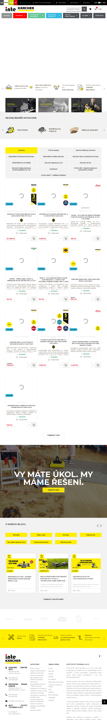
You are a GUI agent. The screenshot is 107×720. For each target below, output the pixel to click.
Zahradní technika (37, 634)
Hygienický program (36, 15)
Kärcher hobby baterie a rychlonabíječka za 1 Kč (21, 111)
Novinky (7, 15)
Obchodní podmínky (55, 624)
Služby (86, 15)
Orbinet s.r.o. (97, 714)
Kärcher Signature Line (53, 104)
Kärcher (51, 613)
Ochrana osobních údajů (55, 627)
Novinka (21, 92)
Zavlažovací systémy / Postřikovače (38, 638)
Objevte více (53, 432)
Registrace (74, 2)
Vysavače (33, 623)
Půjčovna (99, 15)
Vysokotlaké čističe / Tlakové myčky (37, 627)
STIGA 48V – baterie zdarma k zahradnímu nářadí (85, 111)
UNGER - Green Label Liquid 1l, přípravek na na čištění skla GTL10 (21, 221)
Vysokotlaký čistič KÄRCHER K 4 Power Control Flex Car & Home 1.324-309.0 (53, 283)
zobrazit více (53, 377)
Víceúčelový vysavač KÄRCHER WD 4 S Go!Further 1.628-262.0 (53, 156)
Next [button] (104, 30)
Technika (20, 15)
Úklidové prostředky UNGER (37, 648)
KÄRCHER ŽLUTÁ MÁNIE (21, 104)
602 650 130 (13, 638)
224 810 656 (13, 636)
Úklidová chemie (36, 645)
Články (50, 618)
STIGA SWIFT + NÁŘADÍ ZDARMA (53, 117)
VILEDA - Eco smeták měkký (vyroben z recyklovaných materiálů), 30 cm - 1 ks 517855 (85, 158)
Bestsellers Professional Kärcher (21, 98)
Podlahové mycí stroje (38, 632)
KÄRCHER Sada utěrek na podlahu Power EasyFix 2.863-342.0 (21, 348)
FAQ (49, 631)
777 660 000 (13, 621)
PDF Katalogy (53, 636)
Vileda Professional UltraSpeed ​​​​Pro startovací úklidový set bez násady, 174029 (85, 285)
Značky (51, 634)
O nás (50, 610)
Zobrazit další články (53, 541)
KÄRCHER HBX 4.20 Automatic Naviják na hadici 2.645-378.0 (21, 285)
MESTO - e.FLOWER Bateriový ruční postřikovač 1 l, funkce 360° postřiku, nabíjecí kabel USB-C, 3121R (53, 221)
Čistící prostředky (71, 15)
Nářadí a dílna (35, 652)
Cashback (53, 111)
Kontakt (51, 642)
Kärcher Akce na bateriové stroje (85, 98)
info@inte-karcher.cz (16, 643)
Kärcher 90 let (85, 104)
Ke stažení (52, 621)
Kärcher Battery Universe (85, 92)
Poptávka (51, 639)
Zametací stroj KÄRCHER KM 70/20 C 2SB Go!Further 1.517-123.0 (21, 156)
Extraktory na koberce (38, 630)
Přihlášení (61, 2)
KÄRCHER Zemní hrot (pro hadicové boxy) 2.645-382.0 (85, 222)
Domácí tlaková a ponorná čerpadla (37, 642)
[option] (17, 29)
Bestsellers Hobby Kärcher (53, 98)
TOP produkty (53, 92)
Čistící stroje (34, 610)
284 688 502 (13, 619)
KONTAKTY (86, 2)
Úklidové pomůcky (54, 15)
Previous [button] (2, 30)
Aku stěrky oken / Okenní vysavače (36, 620)
